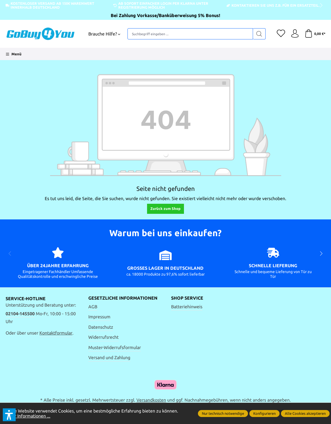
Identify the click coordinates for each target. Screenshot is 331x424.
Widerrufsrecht (103, 337)
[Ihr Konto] (294, 33)
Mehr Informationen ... (28, 415)
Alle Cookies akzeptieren (305, 413)
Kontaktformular (55, 332)
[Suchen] (259, 33)
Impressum (99, 316)
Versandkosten (151, 399)
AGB (92, 306)
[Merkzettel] (280, 33)
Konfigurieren (264, 413)
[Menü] (14, 54)
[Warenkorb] (314, 33)
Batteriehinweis (186, 306)
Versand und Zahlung (109, 357)
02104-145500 (20, 313)
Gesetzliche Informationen (122, 298)
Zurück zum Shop (165, 208)
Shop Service (187, 298)
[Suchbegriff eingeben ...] (190, 33)
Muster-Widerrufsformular (114, 347)
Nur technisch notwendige (223, 413)
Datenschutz (100, 327)
